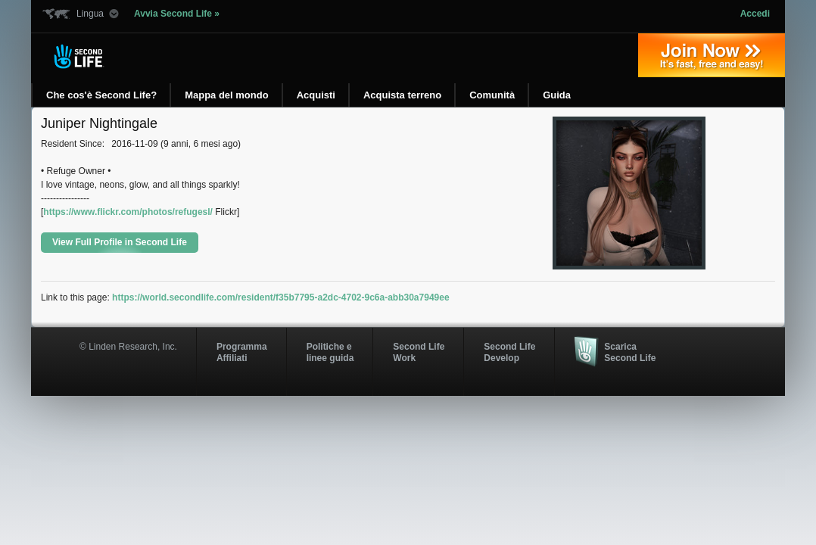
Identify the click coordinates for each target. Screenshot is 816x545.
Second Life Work (418, 352)
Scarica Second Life (630, 352)
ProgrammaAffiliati (241, 352)
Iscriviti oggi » (711, 55)
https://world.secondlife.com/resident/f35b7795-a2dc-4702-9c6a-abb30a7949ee (281, 297)
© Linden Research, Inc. (128, 346)
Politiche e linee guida (330, 352)
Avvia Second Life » (177, 13)
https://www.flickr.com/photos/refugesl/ (128, 212)
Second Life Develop (509, 352)
